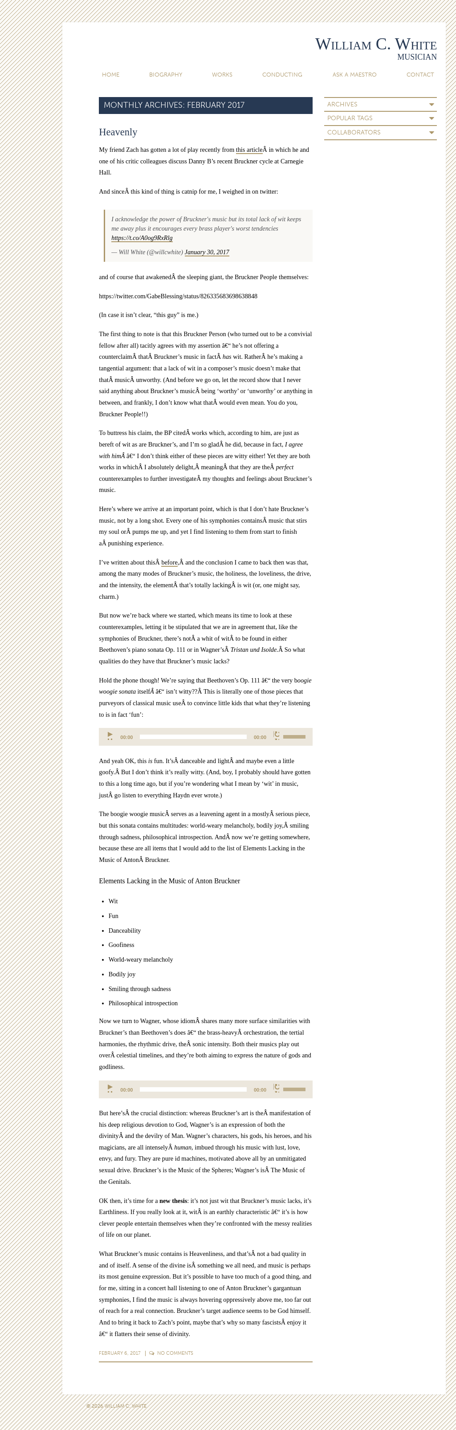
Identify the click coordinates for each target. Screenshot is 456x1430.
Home (110, 74)
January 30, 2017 (207, 252)
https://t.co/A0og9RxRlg (141, 237)
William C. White (376, 44)
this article (249, 149)
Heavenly (118, 132)
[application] (206, 737)
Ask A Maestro (355, 74)
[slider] (193, 737)
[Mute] (276, 735)
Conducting (282, 74)
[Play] (111, 735)
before (169, 562)
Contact (420, 74)
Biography (165, 74)
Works (222, 74)
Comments (171, 1353)
